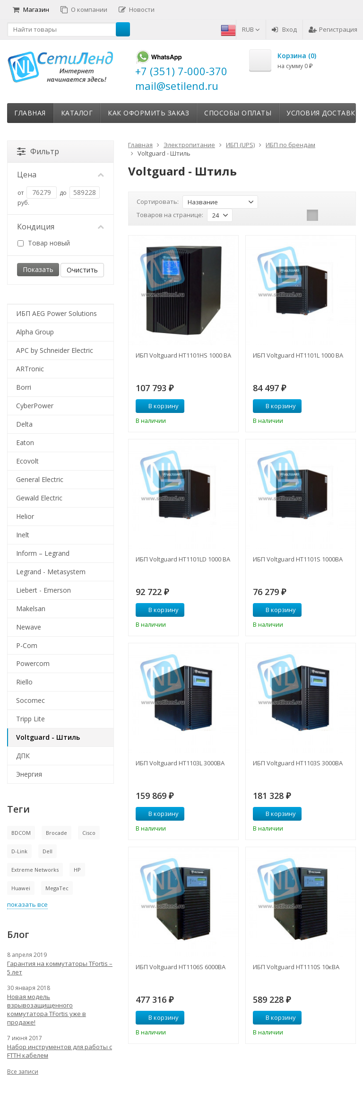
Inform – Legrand (42, 553)
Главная (30, 112)
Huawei (20, 888)
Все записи (22, 1072)
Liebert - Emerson (43, 590)
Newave (28, 626)
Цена (60, 174)
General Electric (39, 479)
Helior (25, 516)
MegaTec (57, 888)
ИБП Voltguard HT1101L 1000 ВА (298, 355)
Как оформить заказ (148, 112)
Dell (47, 851)
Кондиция (60, 226)
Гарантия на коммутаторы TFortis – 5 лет (59, 967)
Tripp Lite (30, 718)
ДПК (23, 755)
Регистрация (333, 29)
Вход (284, 29)
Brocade (56, 832)
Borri (23, 387)
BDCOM (21, 832)
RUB (251, 29)
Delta (24, 424)
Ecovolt (27, 460)
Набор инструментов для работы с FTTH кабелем (59, 1051)
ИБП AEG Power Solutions (56, 313)
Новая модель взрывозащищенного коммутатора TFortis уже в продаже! (46, 1009)
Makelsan (30, 608)
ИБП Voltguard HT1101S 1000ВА (298, 559)
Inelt (22, 534)
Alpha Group (35, 331)
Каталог (77, 112)
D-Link (19, 851)
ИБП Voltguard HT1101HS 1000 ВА (183, 355)
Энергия (29, 774)
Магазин (31, 9)
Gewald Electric (39, 497)
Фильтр (38, 151)
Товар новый (43, 242)
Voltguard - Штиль (48, 737)
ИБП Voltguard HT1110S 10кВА (296, 967)
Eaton (25, 442)
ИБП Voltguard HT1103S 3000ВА (298, 763)
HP (77, 869)
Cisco (88, 832)
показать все (27, 904)
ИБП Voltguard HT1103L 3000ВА (180, 763)
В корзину (158, 406)
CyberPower (34, 405)
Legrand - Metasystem (51, 571)
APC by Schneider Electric (54, 350)
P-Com (26, 645)
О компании (83, 9)
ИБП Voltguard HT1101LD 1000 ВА (183, 559)
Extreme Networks (35, 869)
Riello (24, 681)
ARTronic (30, 368)
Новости (137, 9)
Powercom (33, 663)
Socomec (30, 700)
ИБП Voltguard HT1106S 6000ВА (180, 967)
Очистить (82, 269)
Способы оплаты (237, 112)
